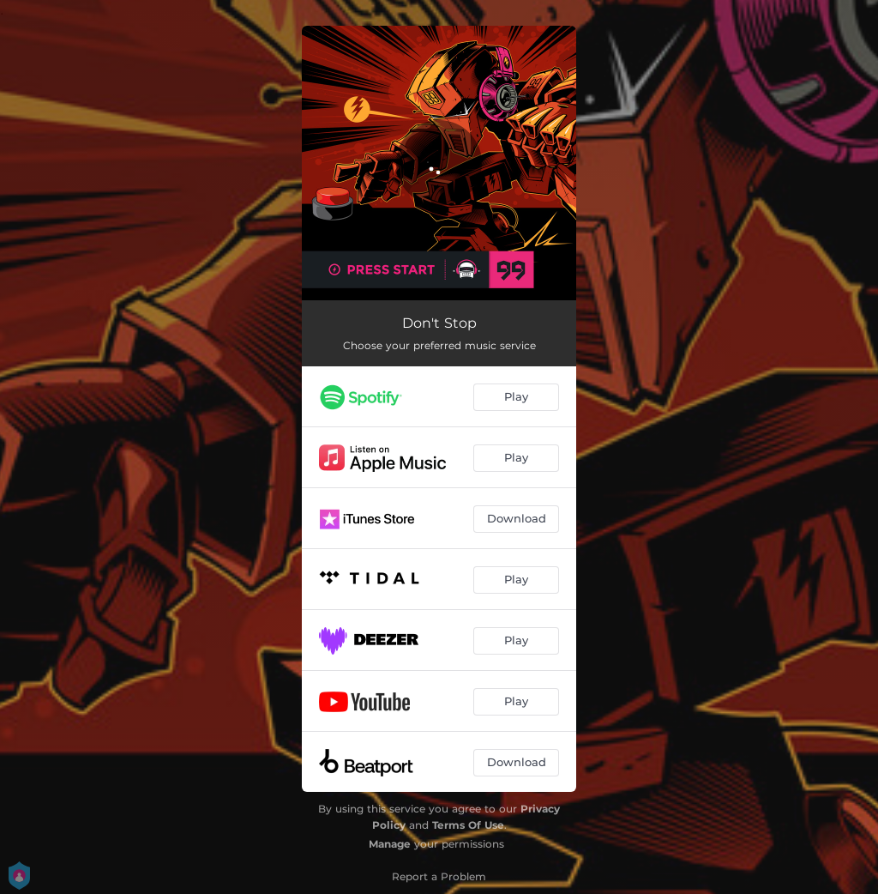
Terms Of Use (468, 824)
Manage (390, 843)
